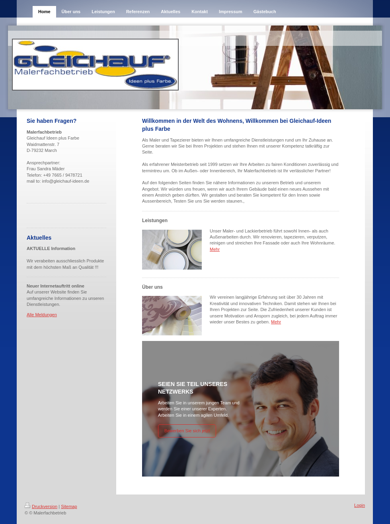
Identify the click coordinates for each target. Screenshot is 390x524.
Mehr (215, 249)
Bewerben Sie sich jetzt (187, 430)
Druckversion (41, 506)
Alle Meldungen (42, 314)
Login (359, 505)
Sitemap (69, 506)
